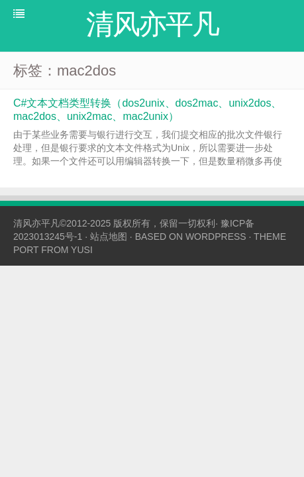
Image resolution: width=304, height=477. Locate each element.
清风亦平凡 (36, 223)
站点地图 (108, 236)
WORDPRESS (215, 236)
